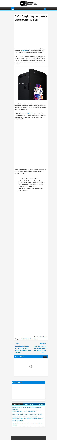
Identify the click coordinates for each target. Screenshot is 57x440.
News (36, 339)
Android (23, 339)
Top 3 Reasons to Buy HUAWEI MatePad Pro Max (24, 411)
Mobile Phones (30, 339)
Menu (12, 8)
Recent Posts (17, 404)
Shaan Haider (43, 337)
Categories (40, 404)
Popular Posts (28, 404)
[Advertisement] (29, 34)
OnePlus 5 (25, 50)
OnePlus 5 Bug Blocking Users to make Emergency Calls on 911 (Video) (31, 18)
